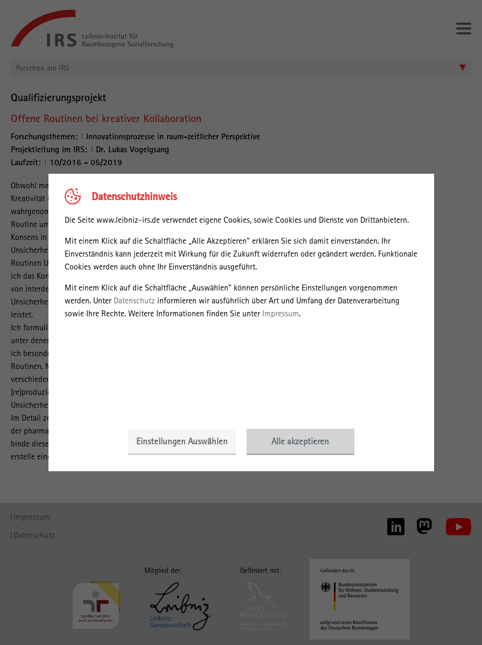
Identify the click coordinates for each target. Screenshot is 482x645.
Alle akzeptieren (300, 441)
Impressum (280, 313)
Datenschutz (134, 300)
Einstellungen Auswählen (182, 441)
